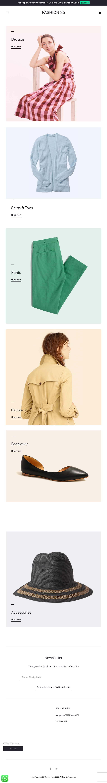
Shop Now (16, 46)
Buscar (13, 748)
